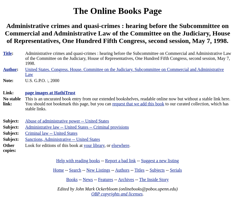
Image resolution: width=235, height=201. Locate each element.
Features (105, 179)
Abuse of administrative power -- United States (67, 121)
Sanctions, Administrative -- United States (62, 139)
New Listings (98, 170)
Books (72, 179)
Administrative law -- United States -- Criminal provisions (77, 127)
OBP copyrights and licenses (117, 194)
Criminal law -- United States (51, 133)
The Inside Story (154, 179)
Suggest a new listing (160, 160)
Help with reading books (78, 160)
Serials (176, 170)
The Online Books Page (117, 11)
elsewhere (120, 145)
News (88, 179)
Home (58, 170)
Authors (122, 170)
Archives (126, 179)
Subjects (157, 170)
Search (75, 170)
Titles (140, 170)
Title (7, 53)
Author (10, 69)
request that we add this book (138, 103)
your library (94, 145)
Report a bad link (120, 160)
